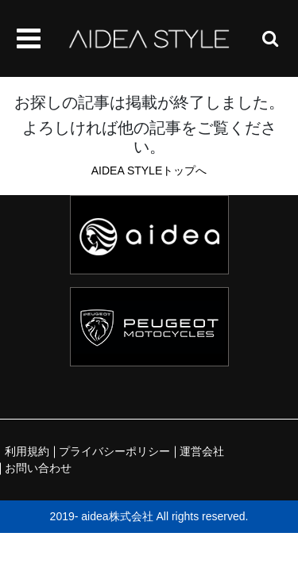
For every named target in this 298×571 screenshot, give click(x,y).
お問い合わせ (38, 468)
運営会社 (202, 451)
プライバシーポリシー (114, 451)
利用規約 (27, 451)
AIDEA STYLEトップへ (149, 170)
